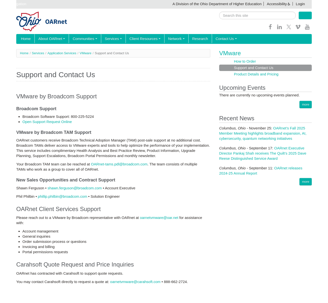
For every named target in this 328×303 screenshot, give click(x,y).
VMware (85, 53)
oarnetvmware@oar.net (159, 217)
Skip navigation (13, 4)
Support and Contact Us (253, 68)
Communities (81, 39)
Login (300, 4)
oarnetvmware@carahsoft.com (135, 282)
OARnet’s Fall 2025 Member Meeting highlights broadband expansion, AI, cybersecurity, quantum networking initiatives (262, 133)
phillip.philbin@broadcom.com (62, 196)
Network (168, 39)
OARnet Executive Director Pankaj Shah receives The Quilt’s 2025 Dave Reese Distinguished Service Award (262, 153)
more (305, 104)
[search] (257, 15)
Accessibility (277, 4)
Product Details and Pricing (256, 74)
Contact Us (215, 39)
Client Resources (138, 39)
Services (108, 39)
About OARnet (49, 39)
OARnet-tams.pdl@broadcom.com (119, 164)
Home (25, 39)
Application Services (62, 53)
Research (191, 39)
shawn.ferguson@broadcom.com (75, 188)
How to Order (245, 61)
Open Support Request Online (47, 122)
